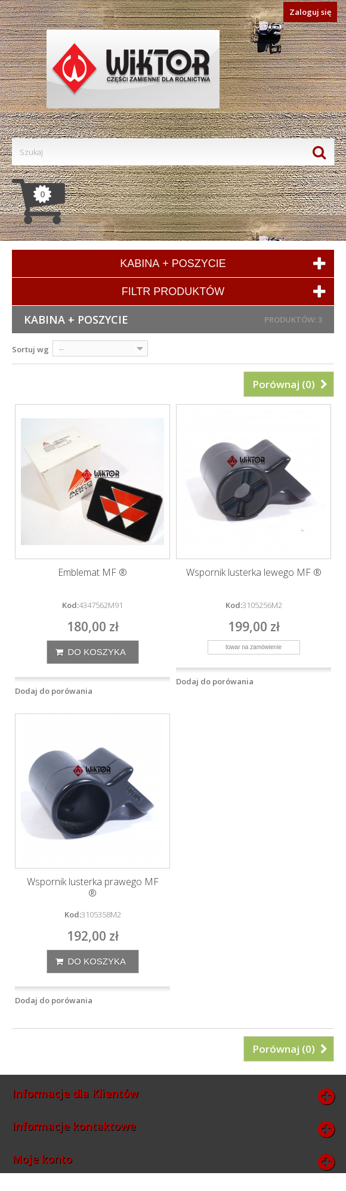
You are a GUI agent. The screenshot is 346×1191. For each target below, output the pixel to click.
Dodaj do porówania (53, 691)
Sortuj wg (30, 349)
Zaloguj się (310, 12)
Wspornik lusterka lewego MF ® (254, 572)
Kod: (70, 605)
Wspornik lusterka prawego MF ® (93, 887)
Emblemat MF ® (92, 572)
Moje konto (42, 1159)
